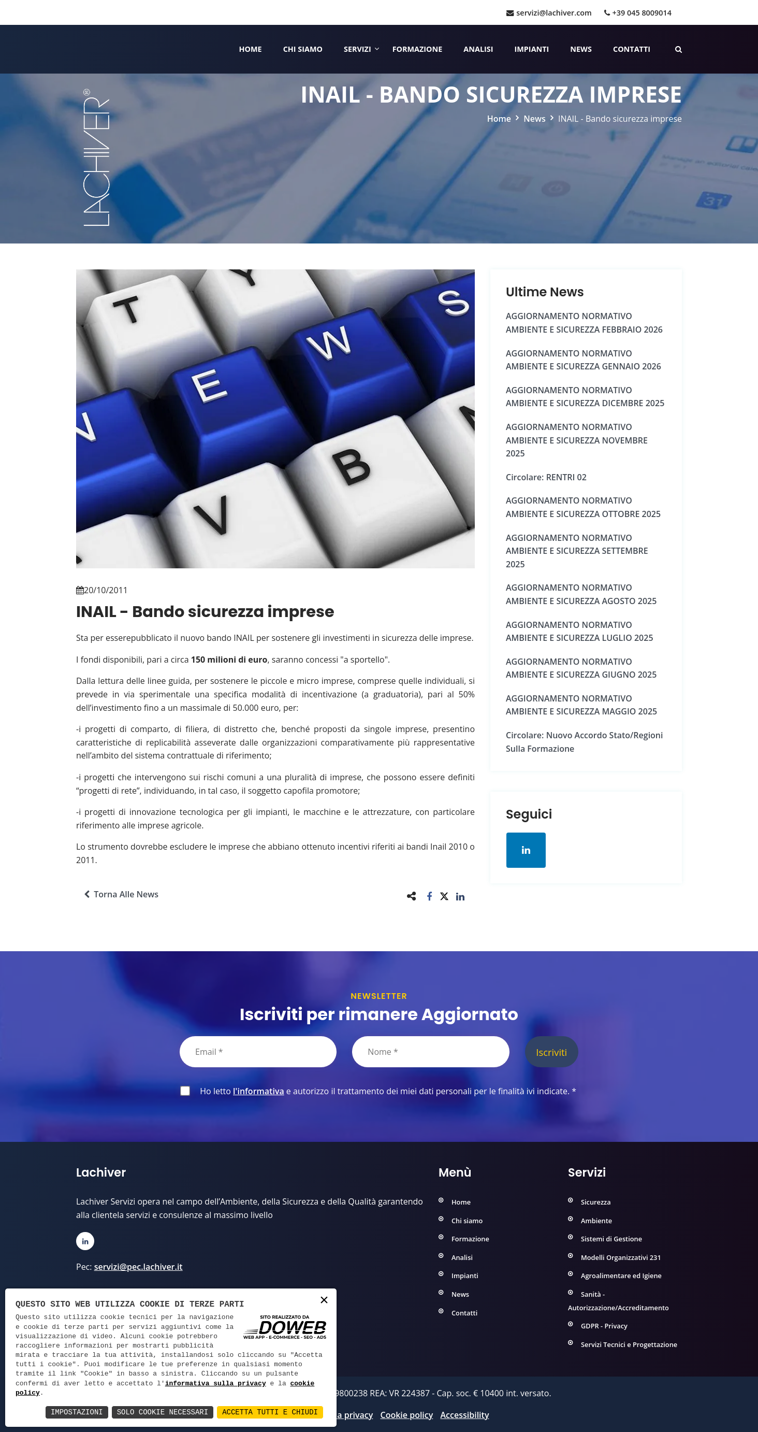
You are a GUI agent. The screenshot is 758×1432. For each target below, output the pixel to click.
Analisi (478, 49)
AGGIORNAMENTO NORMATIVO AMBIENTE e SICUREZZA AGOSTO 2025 (581, 594)
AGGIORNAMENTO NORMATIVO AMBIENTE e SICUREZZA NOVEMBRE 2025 (577, 440)
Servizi (357, 49)
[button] (429, 896)
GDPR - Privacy (604, 1325)
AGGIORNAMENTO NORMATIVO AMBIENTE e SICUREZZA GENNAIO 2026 (583, 360)
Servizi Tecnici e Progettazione (629, 1344)
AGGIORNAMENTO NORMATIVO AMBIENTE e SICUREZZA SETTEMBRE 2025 (577, 551)
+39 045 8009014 (638, 13)
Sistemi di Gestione (611, 1238)
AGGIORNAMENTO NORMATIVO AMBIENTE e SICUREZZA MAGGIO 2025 (581, 705)
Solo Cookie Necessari (162, 1412)
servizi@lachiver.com (548, 13)
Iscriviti (551, 1052)
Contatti (631, 49)
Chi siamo (303, 49)
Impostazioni (77, 1412)
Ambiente (596, 1220)
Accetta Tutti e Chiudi (270, 1412)
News (581, 49)
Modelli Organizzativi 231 (621, 1257)
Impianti (532, 49)
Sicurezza (596, 1202)
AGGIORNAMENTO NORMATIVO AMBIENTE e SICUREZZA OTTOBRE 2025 (583, 507)
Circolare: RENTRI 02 (546, 477)
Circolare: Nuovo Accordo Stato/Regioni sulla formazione (584, 741)
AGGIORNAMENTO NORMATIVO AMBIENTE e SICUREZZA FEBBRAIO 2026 (584, 322)
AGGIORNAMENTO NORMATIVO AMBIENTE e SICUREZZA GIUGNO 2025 (581, 668)
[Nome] (430, 1051)
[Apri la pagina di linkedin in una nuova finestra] (526, 850)
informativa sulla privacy (215, 1383)
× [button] (324, 1300)
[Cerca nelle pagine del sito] (678, 49)
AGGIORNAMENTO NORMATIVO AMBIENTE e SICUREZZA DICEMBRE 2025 (585, 396)
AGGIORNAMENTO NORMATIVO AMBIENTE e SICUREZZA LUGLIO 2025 (579, 631)
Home (250, 49)
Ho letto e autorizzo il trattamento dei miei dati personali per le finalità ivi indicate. (386, 1091)
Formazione (417, 49)
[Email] (258, 1051)
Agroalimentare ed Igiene (621, 1275)
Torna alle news (121, 894)
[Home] (77, 49)
